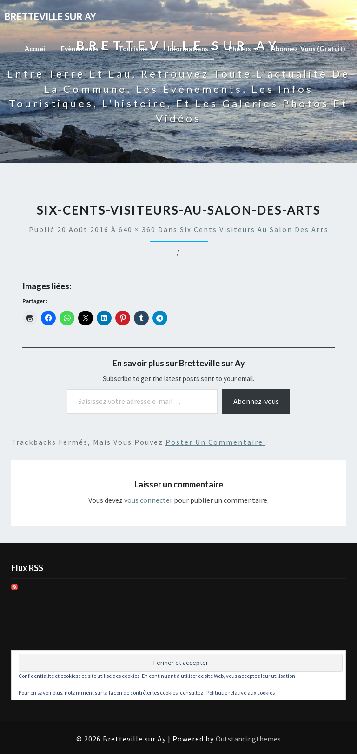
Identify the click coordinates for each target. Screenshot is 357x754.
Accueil (36, 48)
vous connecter (148, 500)
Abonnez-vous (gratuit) (308, 48)
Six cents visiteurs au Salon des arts (254, 229)
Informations (191, 48)
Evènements (83, 48)
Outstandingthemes (248, 738)
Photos (242, 48)
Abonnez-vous (256, 401)
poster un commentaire (215, 442)
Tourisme (136, 48)
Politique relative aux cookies (240, 692)
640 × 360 (137, 229)
